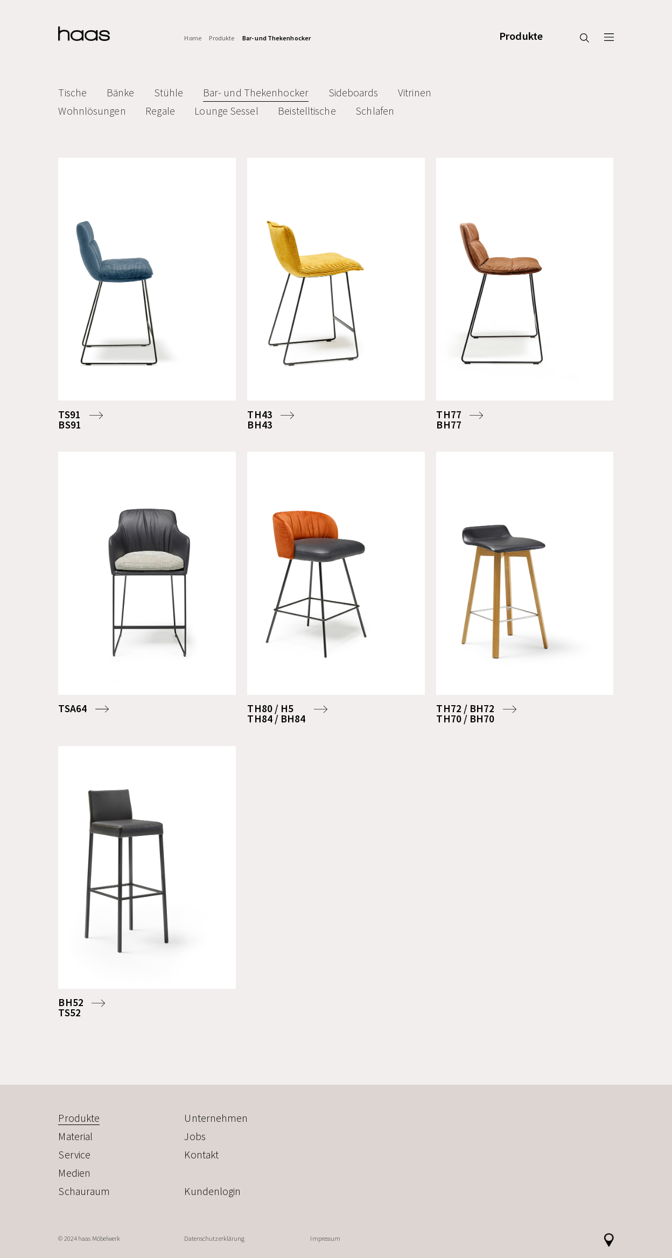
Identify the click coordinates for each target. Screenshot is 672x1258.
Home (192, 38)
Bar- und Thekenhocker (276, 38)
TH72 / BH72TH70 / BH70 (465, 714)
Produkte (521, 36)
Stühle (169, 92)
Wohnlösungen (91, 110)
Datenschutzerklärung (214, 1238)
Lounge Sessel (226, 110)
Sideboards (353, 92)
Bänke (121, 92)
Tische (72, 92)
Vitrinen (414, 92)
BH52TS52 (70, 1008)
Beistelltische (306, 110)
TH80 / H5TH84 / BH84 (276, 714)
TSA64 (72, 708)
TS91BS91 (69, 420)
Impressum (325, 1238)
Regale (160, 110)
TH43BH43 (259, 420)
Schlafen (374, 110)
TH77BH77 (448, 420)
